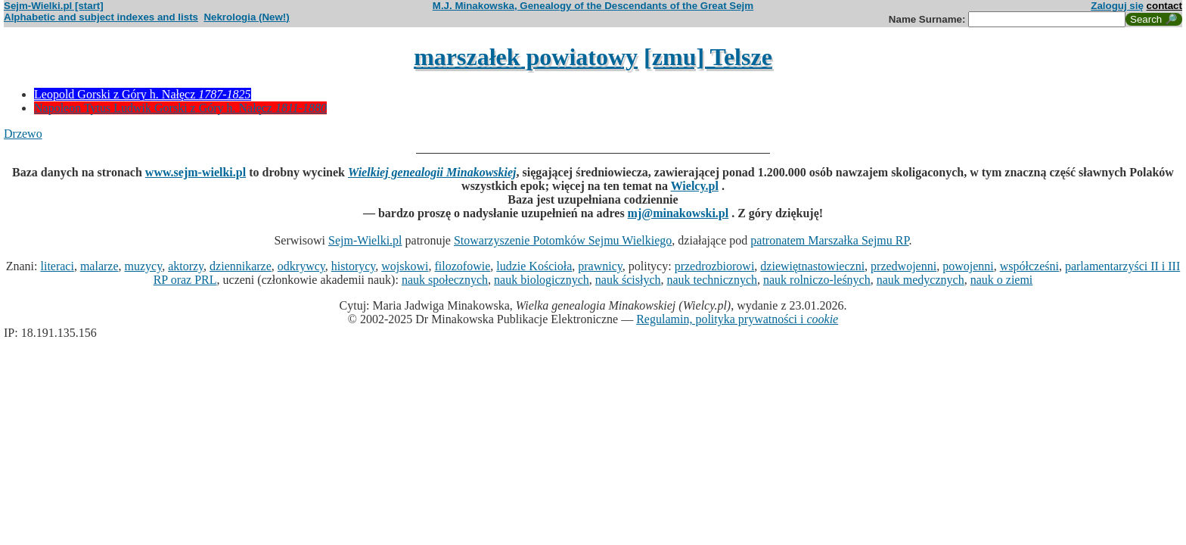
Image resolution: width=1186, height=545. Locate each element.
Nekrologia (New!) (246, 17)
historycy (353, 266)
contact (1164, 5)
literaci (56, 266)
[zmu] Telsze (708, 56)
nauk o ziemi (1001, 279)
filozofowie (463, 266)
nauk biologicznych (541, 279)
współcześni (1029, 266)
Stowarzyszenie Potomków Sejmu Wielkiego (563, 240)
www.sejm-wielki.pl (195, 172)
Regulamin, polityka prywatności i (737, 319)
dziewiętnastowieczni (812, 266)
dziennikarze (241, 266)
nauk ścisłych (628, 279)
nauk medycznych (920, 279)
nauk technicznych (711, 279)
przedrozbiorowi (715, 266)
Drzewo (23, 133)
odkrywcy (301, 266)
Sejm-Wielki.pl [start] (54, 5)
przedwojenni (903, 266)
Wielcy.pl (695, 185)
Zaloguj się (1117, 5)
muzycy (144, 266)
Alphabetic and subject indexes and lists (101, 17)
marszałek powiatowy (526, 56)
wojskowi (404, 266)
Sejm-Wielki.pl (365, 240)
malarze (99, 266)
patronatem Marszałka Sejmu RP (829, 240)
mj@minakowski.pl (678, 213)
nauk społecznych (445, 279)
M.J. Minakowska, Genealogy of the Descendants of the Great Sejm (593, 5)
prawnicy (600, 266)
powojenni (968, 266)
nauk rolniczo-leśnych (817, 279)
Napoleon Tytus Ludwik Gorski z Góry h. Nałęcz (180, 107)
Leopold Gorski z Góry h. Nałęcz (142, 94)
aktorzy (185, 266)
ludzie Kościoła (534, 266)
